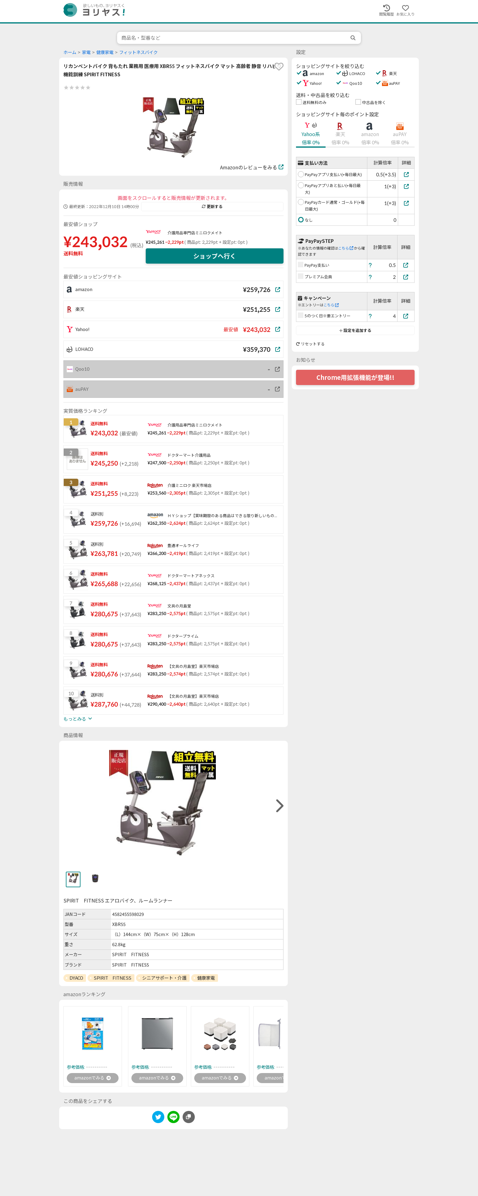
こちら (345, 248)
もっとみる (77, 719)
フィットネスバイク (138, 52)
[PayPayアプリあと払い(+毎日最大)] (406, 186)
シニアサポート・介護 (164, 978)
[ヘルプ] (370, 265)
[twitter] (158, 1118)
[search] (354, 38)
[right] (279, 805)
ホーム (69, 52)
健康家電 (104, 52)
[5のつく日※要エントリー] (406, 316)
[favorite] (279, 66)
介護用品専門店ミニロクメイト (195, 232)
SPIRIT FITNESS (112, 978)
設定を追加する (355, 330)
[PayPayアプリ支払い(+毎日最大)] (406, 174)
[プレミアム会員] (406, 277)
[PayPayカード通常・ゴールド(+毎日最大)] (406, 203)
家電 (86, 52)
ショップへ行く (214, 256)
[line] (173, 1118)
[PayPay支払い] (406, 265)
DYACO (76, 978)
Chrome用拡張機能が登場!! (355, 377)
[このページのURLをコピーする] (189, 1117)
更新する (212, 206)
